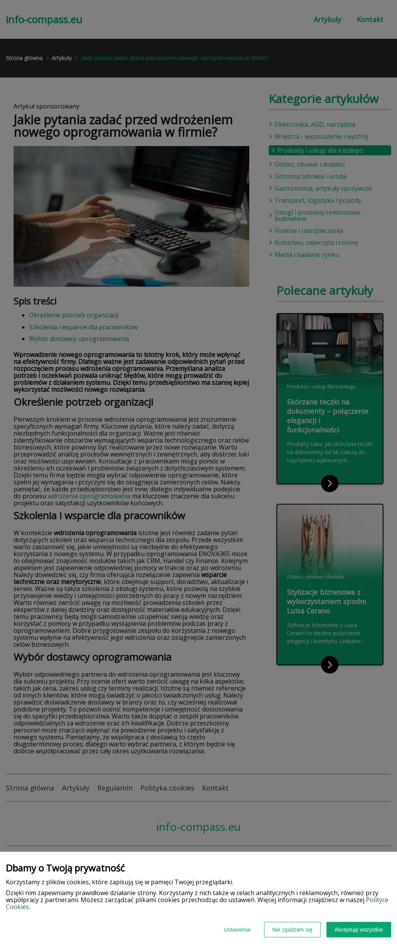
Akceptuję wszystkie (359, 930)
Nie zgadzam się (292, 930)
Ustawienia (237, 930)
